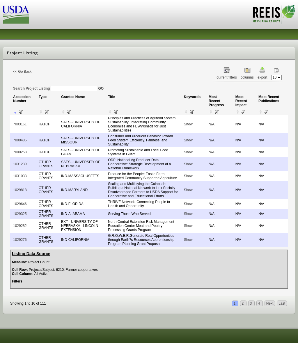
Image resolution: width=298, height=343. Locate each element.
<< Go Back (22, 72)
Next (270, 303)
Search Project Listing (55, 88)
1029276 (20, 240)
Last (282, 303)
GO (101, 88)
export (262, 77)
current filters (227, 77)
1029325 (20, 214)
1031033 (20, 176)
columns (247, 77)
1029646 (20, 204)
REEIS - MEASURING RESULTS (273, 14)
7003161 (20, 124)
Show (188, 124)
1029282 (20, 226)
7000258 (20, 152)
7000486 (20, 140)
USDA (16, 15)
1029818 (20, 190)
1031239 (20, 164)
